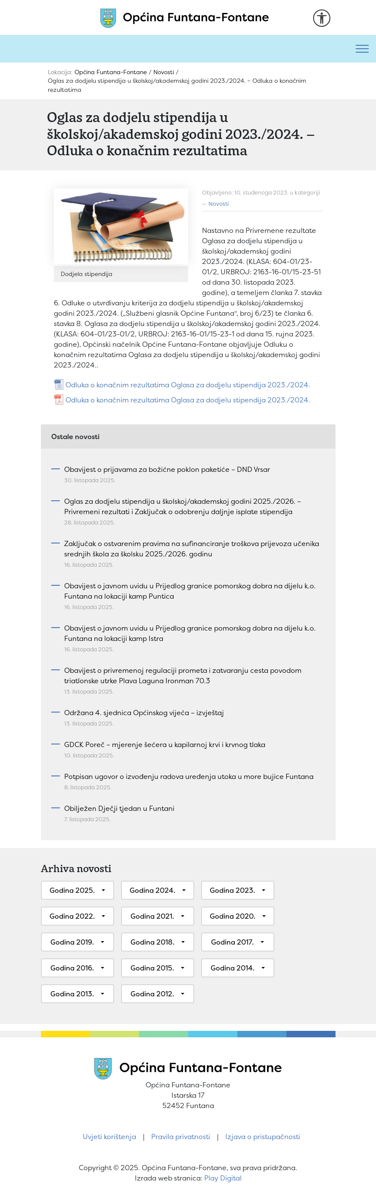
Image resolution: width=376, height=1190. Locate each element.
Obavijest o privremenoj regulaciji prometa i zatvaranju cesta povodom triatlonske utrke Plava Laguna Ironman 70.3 (182, 675)
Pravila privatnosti (180, 1136)
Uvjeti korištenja (109, 1136)
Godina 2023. (232, 890)
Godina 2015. (152, 968)
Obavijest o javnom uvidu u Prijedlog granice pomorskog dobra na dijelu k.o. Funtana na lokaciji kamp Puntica (190, 591)
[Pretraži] (174, 49)
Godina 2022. (72, 916)
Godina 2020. (232, 916)
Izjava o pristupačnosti (262, 1136)
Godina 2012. (152, 993)
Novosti (218, 203)
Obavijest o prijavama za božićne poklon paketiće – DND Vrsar (167, 469)
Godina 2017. (232, 942)
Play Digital (223, 1178)
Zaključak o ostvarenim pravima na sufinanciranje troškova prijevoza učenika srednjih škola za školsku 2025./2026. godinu (191, 549)
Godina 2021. (152, 916)
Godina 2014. (233, 968)
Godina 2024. (152, 890)
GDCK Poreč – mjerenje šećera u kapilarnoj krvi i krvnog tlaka (164, 744)
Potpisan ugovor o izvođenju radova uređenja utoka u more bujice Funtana (189, 776)
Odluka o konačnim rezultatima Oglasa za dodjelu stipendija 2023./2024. (187, 384)
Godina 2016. (72, 968)
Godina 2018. (152, 942)
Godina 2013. (72, 993)
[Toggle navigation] (362, 49)
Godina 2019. (72, 942)
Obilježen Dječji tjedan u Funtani (119, 808)
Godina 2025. (72, 890)
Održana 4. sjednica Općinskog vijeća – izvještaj (144, 712)
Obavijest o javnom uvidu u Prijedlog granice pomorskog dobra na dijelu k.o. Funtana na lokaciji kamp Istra (190, 633)
